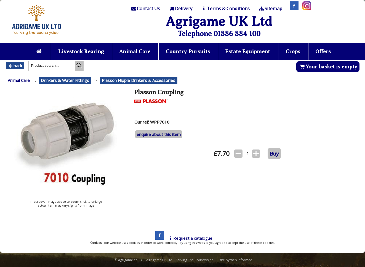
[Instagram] (305, 8)
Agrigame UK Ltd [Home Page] (219, 21)
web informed (241, 260)
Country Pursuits (188, 51)
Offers (323, 51)
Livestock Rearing (81, 51)
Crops (293, 51)
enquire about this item (159, 134)
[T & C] (225, 8)
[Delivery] (180, 8)
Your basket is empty (328, 67)
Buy (274, 153)
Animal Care (134, 51)
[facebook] (158, 238)
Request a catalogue (189, 238)
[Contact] (145, 8)
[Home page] (36, 36)
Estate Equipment (247, 51)
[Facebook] (293, 8)
